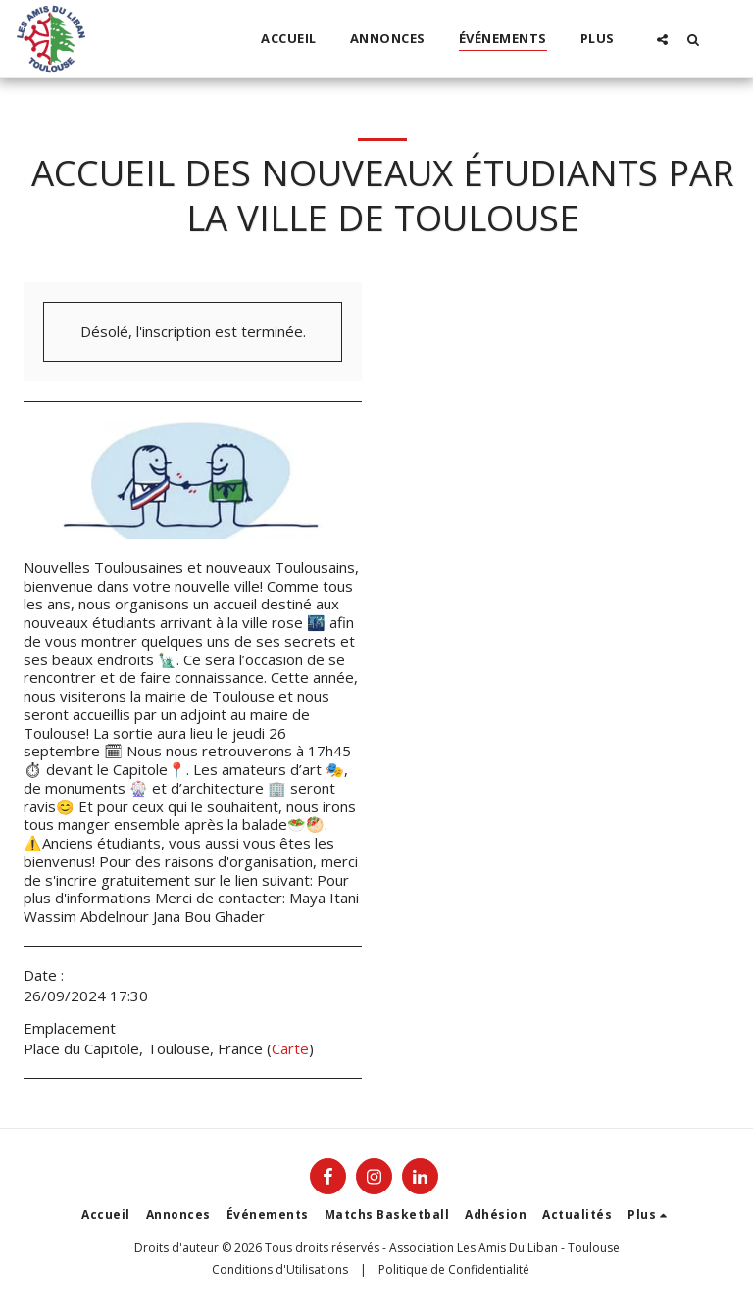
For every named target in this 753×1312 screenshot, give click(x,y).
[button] (662, 39)
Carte (290, 1048)
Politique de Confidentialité (453, 1269)
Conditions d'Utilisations (280, 1269)
